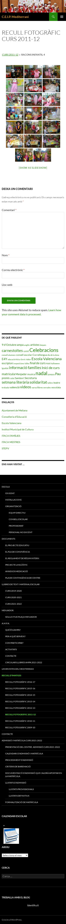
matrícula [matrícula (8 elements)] (8, 374)
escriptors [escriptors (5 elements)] (8, 363)
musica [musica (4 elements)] (31, 374)
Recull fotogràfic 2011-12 (20, 714)
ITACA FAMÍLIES (11, 435)
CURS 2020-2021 (13, 597)
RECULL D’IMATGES (11, 675)
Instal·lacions (13, 499)
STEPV (5, 448)
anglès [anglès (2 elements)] (27, 345)
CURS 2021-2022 (13, 604)
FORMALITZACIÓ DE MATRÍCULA (21, 802)
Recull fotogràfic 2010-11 (20, 721)
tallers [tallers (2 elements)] (50, 383)
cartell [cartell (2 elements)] (26, 351)
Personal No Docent (20, 532)
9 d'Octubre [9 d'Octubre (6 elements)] (9, 344)
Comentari (9, 210)
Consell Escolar (18, 519)
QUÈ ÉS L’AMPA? (13, 630)
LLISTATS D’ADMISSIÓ (15, 782)
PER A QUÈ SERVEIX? (15, 636)
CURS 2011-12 (10, 54)
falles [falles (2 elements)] (27, 363)
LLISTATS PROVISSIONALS (21, 789)
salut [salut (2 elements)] (12, 378)
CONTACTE (10, 656)
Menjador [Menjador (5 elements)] (21, 374)
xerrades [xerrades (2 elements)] (47, 387)
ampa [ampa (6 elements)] (20, 344)
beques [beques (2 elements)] (43, 345)
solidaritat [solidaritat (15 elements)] (38, 382)
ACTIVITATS (11, 649)
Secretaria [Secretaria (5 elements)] (31, 378)
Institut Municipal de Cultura (17, 429)
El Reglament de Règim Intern (22, 558)
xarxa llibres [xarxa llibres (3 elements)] (37, 387)
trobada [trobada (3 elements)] (5, 387)
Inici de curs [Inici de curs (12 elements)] (51, 367)
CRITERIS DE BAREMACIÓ (18, 766)
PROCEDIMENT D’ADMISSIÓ (19, 760)
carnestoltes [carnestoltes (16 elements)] (12, 350)
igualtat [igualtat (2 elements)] (5, 368)
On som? (10, 493)
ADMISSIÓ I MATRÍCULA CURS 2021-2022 (22, 740)
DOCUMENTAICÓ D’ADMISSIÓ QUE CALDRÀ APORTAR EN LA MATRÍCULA (33, 775)
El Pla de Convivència (17, 551)
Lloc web (7, 284)
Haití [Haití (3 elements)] (48, 363)
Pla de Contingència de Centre (22, 577)
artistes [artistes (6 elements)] (34, 344)
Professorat (16, 525)
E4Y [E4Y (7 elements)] (4, 359)
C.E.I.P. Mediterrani (15, 17)
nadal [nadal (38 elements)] (41, 373)
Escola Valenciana (11, 423)
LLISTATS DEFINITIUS (19, 795)
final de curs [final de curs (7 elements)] (37, 363)
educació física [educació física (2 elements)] (14, 359)
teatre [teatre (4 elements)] (57, 382)
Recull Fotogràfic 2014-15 (20, 695)
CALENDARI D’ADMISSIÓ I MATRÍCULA (24, 753)
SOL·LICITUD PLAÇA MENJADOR (21, 617)
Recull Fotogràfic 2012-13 (20, 708)
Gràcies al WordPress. (12, 919)
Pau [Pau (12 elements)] (58, 374)
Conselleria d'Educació (14, 416)
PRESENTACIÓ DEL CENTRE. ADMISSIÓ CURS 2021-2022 (32, 747)
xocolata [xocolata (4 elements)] (56, 387)
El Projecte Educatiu (17, 545)
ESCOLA (6, 486)
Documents (8, 538)
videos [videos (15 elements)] (25, 387)
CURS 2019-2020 (13, 591)
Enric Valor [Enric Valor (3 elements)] (26, 359)
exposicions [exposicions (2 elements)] (19, 363)
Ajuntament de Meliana (14, 410)
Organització (13, 506)
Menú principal (62, 16)
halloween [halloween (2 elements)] (55, 363)
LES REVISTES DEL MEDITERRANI (18, 669)
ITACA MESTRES (11, 442)
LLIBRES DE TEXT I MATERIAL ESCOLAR (21, 584)
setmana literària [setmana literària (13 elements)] (15, 382)
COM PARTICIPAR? (14, 643)
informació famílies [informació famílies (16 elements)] (25, 367)
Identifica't (33, 905)
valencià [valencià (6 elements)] (15, 387)
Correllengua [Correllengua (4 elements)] (40, 354)
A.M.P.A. (6, 623)
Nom (5, 255)
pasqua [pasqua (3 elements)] (51, 374)
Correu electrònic (13, 270)
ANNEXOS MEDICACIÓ (16, 571)
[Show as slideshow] (33, 167)
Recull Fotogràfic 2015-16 (20, 688)
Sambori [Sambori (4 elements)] (19, 378)
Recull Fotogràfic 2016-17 (20, 682)
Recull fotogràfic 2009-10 (20, 727)
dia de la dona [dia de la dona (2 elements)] (53, 355)
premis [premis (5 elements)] (6, 378)
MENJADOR (8, 610)
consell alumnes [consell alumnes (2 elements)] (8, 355)
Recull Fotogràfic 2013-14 (20, 701)
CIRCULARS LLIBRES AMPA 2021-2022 (23, 662)
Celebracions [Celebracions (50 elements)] (43, 350)
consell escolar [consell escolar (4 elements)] (24, 354)
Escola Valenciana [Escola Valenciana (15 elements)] (47, 358)
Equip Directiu (17, 512)
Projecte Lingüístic (16, 564)
